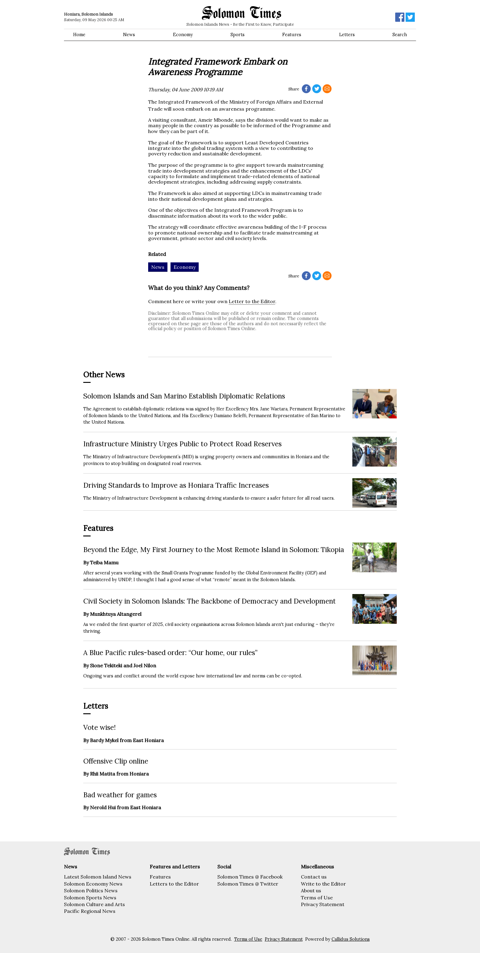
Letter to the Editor (252, 301)
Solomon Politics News (91, 890)
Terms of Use (317, 897)
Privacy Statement (322, 904)
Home (79, 34)
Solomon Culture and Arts (94, 904)
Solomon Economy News (93, 884)
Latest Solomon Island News (97, 877)
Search (399, 34)
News (129, 34)
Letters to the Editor (174, 884)
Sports (238, 34)
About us (311, 890)
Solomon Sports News (90, 897)
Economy (183, 34)
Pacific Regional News (89, 911)
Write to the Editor (323, 884)
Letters (347, 34)
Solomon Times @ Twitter (247, 884)
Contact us (314, 877)
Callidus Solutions (351, 939)
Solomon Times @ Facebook (250, 877)
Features (291, 34)
